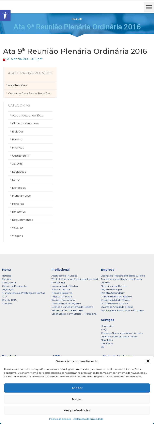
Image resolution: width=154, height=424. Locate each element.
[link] (5, 15)
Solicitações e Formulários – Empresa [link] (122, 310)
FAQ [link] (103, 329)
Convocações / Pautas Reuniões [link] (29, 93)
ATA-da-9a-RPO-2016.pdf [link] (24, 59)
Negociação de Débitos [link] (64, 285)
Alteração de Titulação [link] (64, 275)
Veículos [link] (17, 227)
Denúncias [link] (107, 325)
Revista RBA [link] (9, 299)
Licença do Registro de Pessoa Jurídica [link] (123, 275)
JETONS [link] (17, 163)
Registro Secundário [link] (63, 299)
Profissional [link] (60, 269)
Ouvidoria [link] (107, 343)
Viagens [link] (17, 235)
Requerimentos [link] (22, 219)
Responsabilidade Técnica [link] (115, 299)
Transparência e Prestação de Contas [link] (23, 292)
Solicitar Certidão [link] (61, 289)
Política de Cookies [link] (60, 418)
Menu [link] (6, 269)
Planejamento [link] (21, 195)
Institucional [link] (9, 282)
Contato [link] (7, 303)
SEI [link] (103, 346)
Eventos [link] (17, 139)
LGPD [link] (16, 179)
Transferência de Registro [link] (66, 303)
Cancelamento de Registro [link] (116, 296)
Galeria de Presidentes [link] (14, 285)
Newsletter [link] (107, 339)
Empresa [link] (107, 269)
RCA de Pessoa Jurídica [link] (114, 303)
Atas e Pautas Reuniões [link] (27, 115)
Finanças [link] (18, 147)
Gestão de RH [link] (21, 155)
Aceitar (77, 388)
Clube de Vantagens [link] (25, 123)
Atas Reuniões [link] (17, 85)
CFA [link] (4, 296)
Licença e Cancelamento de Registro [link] (72, 306)
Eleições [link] (17, 131)
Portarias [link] (18, 203)
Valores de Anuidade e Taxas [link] (67, 310)
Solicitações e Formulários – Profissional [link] (74, 313)
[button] (148, 361)
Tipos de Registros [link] (61, 292)
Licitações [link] (19, 187)
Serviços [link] (107, 320)
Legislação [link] (19, 171)
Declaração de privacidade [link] (88, 418)
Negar (77, 399)
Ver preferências (77, 410)
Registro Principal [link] (61, 296)
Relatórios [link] (19, 211)
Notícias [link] (6, 275)
